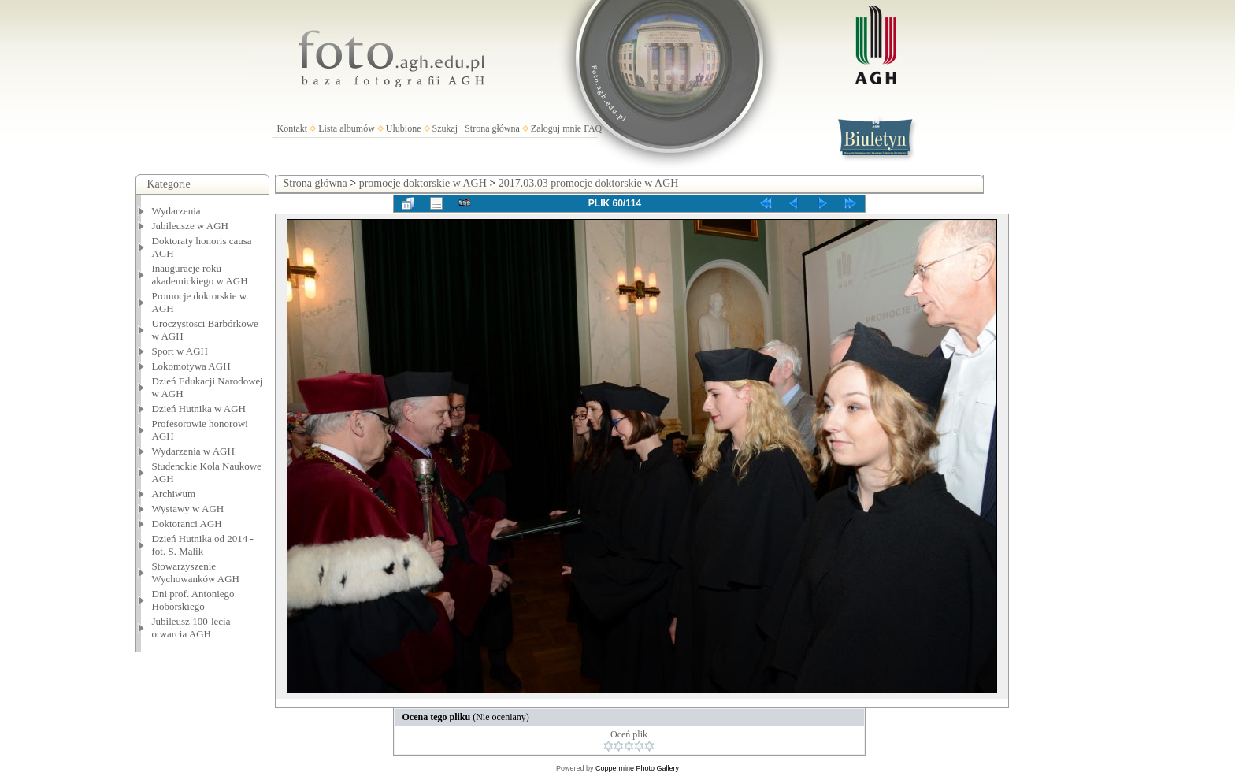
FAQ (593, 128)
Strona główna (492, 128)
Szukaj (445, 128)
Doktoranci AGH (187, 523)
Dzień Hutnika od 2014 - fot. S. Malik (203, 545)
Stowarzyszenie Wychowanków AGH (196, 572)
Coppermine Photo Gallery (637, 768)
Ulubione (403, 128)
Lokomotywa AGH (191, 366)
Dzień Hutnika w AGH (199, 408)
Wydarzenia (176, 211)
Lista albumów (346, 128)
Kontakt (292, 128)
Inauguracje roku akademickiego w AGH (200, 274)
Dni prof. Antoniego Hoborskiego (193, 600)
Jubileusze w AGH (190, 226)
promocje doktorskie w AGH (423, 183)
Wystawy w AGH (188, 508)
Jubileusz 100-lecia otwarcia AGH (191, 627)
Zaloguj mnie (556, 128)
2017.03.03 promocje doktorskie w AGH (589, 183)
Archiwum (174, 494)
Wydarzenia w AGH (193, 451)
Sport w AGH (180, 351)
